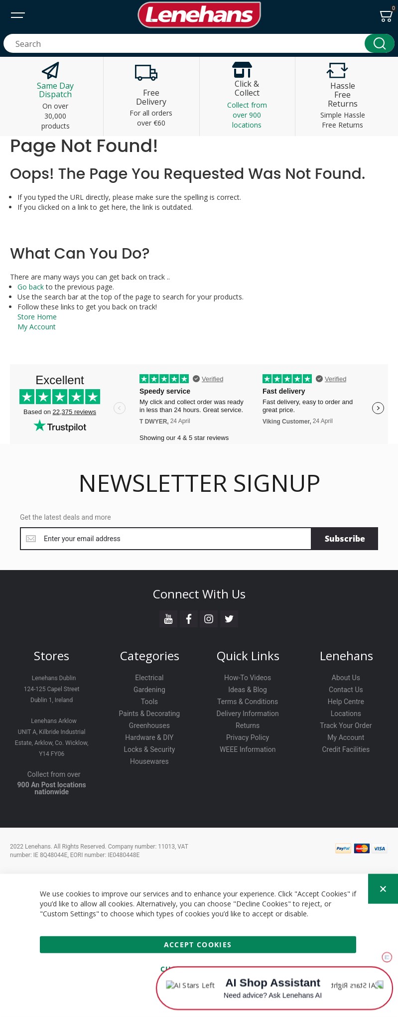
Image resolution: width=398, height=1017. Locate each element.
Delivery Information (248, 714)
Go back (30, 286)
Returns (248, 725)
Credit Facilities (346, 749)
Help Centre (346, 702)
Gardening (149, 690)
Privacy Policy (247, 737)
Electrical (149, 678)
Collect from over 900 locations (247, 115)
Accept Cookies (198, 944)
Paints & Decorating (149, 714)
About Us (346, 678)
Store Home (37, 316)
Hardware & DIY (149, 737)
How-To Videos (247, 678)
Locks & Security (149, 749)
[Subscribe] (345, 538)
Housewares (149, 761)
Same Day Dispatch (55, 90)
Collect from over (54, 774)
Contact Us (346, 690)
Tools (149, 702)
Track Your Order (346, 725)
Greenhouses (149, 725)
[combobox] (199, 43)
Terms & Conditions (247, 702)
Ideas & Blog (247, 690)
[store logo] (199, 14)
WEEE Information (248, 749)
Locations (346, 714)
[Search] (380, 43)
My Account (36, 326)
